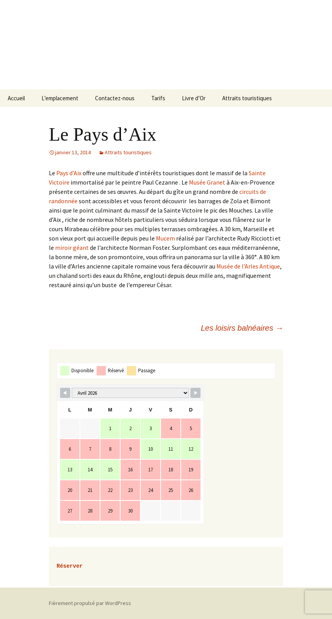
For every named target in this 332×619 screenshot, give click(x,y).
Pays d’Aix (68, 173)
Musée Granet (207, 182)
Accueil (16, 98)
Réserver (70, 566)
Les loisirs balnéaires (242, 328)
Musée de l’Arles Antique (247, 266)
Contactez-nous (115, 98)
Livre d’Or (194, 98)
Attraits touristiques (247, 98)
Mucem (165, 238)
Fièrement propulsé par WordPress (90, 603)
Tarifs (158, 98)
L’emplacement (60, 98)
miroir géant (71, 247)
